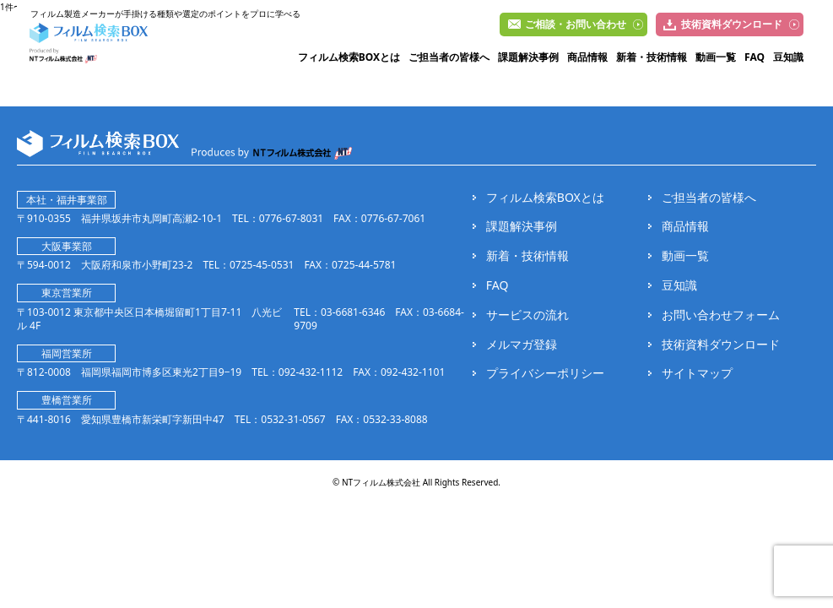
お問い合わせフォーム (721, 315)
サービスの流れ (527, 315)
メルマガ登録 (521, 345)
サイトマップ (697, 373)
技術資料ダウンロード (731, 24)
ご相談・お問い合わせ (575, 24)
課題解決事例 (528, 57)
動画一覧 (715, 57)
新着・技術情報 (651, 57)
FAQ (754, 57)
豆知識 (788, 57)
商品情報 (587, 57)
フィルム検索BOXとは (349, 57)
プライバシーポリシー (545, 373)
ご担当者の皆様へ (449, 57)
